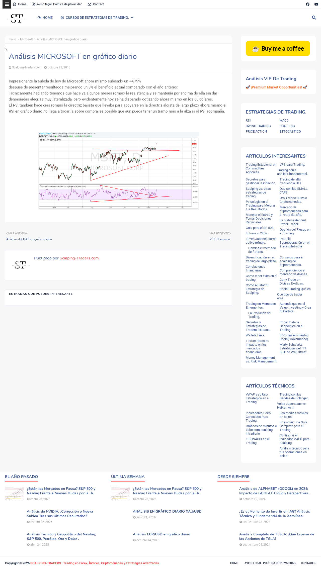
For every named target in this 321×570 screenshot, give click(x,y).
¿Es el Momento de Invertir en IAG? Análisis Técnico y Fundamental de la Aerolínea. (274, 513)
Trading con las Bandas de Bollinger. (294, 396)
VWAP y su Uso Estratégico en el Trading (257, 398)
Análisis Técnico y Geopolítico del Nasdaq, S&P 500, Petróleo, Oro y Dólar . (61, 536)
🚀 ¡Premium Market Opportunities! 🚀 (276, 87)
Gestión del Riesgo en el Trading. (295, 231)
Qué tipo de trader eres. (289, 296)
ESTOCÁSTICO (290, 131)
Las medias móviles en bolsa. (294, 415)
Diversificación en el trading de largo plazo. (261, 259)
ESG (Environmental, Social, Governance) (294, 337)
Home (19, 4)
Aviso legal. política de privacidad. (270, 563)
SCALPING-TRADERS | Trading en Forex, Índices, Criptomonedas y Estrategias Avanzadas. (95, 563)
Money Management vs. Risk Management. (261, 359)
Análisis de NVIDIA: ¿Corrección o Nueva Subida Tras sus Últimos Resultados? (60, 513)
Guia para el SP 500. (260, 228)
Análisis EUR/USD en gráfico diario (161, 534)
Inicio (12, 39)
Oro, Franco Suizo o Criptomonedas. (293, 200)
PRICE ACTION (256, 131)
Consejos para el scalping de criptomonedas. (291, 261)
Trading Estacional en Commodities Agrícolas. (261, 168)
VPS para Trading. (292, 164)
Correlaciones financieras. (255, 268)
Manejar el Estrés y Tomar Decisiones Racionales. (259, 218)
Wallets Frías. (255, 335)
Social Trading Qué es (295, 289)
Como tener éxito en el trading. (261, 277)
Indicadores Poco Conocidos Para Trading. (258, 416)
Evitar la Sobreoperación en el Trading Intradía (294, 242)
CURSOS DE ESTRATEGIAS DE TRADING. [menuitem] (94, 18)
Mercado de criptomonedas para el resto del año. (294, 211)
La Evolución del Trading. (259, 315)
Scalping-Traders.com (27, 67)
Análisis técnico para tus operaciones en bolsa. (294, 452)
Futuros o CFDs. (257, 233)
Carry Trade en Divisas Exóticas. (292, 281)
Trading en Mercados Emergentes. (261, 305)
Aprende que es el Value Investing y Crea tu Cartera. (295, 307)
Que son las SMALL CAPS (293, 190)
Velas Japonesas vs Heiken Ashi (291, 405)
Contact (96, 4)
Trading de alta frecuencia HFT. (291, 181)
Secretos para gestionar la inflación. (261, 181)
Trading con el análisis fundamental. (292, 172)
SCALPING (287, 126)
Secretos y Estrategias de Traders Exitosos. (258, 326)
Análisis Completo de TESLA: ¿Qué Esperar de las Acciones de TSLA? (276, 536)
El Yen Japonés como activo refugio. (261, 240)
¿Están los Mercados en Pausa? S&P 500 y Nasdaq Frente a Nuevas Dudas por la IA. (61, 491)
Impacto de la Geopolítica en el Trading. (291, 326)
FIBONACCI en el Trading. (258, 441)
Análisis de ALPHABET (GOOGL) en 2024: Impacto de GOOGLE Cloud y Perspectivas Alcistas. (273, 491)
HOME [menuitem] (45, 18)
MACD (284, 120)
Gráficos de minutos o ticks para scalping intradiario (261, 429)
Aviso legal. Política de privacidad (57, 4)
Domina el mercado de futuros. (262, 250)
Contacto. (308, 563)
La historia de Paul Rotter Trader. (293, 222)
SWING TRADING (258, 126)
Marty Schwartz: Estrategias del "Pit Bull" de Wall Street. (293, 348)
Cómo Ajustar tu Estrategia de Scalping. (257, 289)
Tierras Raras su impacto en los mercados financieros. (257, 346)
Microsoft (26, 39)
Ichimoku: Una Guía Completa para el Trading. (293, 426)
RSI (248, 120)
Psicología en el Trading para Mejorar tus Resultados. (260, 205)
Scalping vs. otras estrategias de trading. (258, 192)
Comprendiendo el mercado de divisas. (294, 272)
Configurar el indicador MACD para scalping (294, 439)
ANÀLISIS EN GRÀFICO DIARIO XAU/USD (167, 511)
